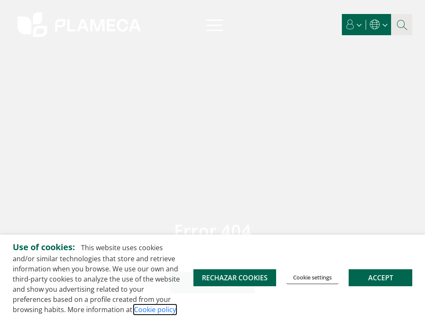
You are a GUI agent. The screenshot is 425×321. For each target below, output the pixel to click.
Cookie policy (155, 309)
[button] (354, 24)
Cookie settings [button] (312, 277)
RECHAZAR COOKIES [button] (235, 277)
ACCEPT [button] (380, 277)
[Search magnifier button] (401, 24)
